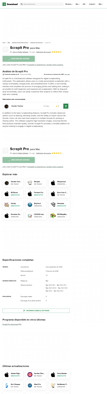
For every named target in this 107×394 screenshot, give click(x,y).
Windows (68, 4)
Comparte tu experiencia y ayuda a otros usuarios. (45, 65)
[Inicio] (4, 43)
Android (92, 4)
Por (19, 52)
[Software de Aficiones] (36, 43)
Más (101, 4)
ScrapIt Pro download (10, 325)
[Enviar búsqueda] (21, 4)
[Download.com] (10, 4)
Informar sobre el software (36, 310)
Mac (77, 4)
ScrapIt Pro (25, 47)
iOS (84, 4)
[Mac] (9, 43)
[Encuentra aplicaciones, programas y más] (42, 4)
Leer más (67, 74)
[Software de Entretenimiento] (20, 43)
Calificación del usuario (49, 52)
